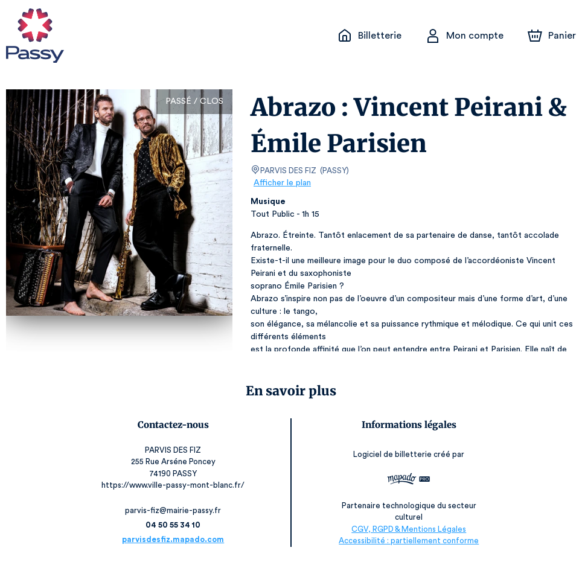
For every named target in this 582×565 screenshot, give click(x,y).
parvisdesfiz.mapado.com (177, 539)
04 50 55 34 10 (176, 524)
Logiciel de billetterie (390, 458)
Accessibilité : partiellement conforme (405, 540)
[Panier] (552, 36)
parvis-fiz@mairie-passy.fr (177, 510)
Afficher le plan (281, 183)
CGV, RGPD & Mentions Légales (405, 529)
